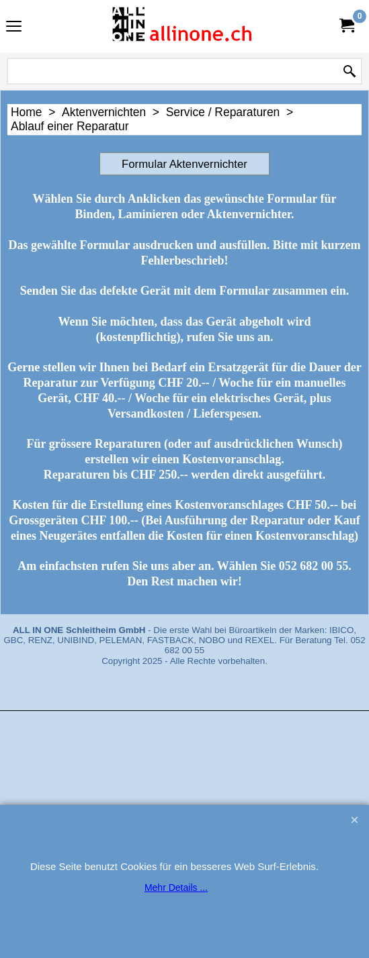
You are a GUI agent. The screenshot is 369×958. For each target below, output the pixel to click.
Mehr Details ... (176, 887)
